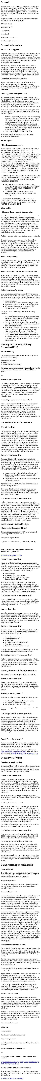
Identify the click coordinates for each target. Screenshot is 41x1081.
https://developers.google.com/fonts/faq (13, 752)
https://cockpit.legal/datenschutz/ (11, 555)
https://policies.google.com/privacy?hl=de (24, 753)
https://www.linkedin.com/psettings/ (12, 1078)
